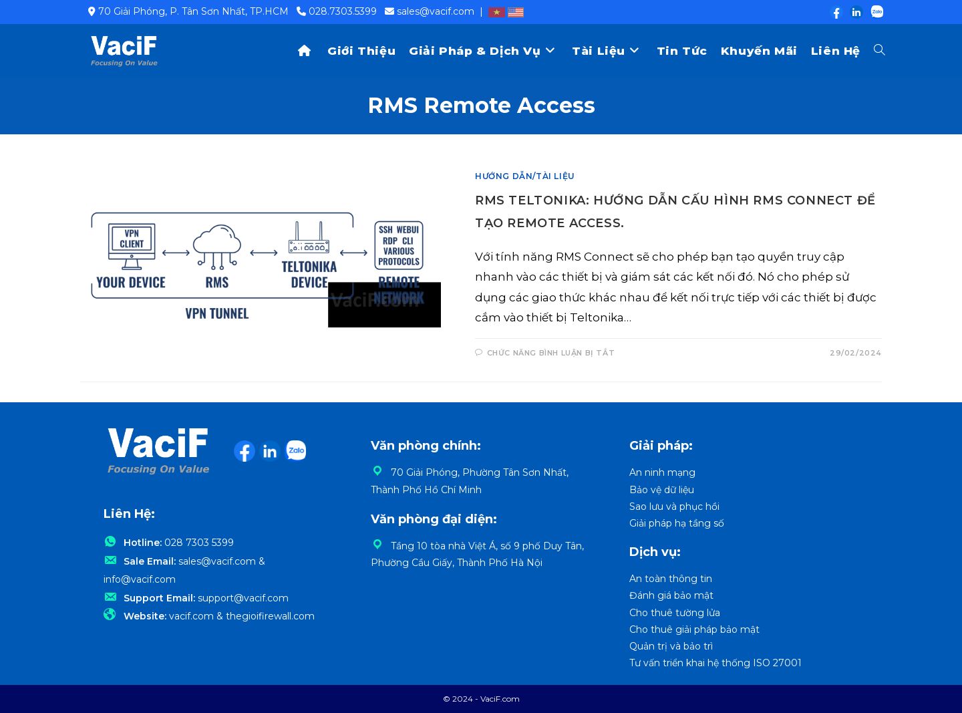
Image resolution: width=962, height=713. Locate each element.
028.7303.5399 (343, 11)
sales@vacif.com (435, 11)
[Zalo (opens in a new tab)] (874, 12)
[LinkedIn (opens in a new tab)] (856, 12)
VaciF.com (500, 699)
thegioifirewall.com (270, 626)
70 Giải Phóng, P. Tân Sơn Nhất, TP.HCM (193, 11)
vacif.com (191, 626)
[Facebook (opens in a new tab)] (836, 12)
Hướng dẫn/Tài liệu (525, 176)
